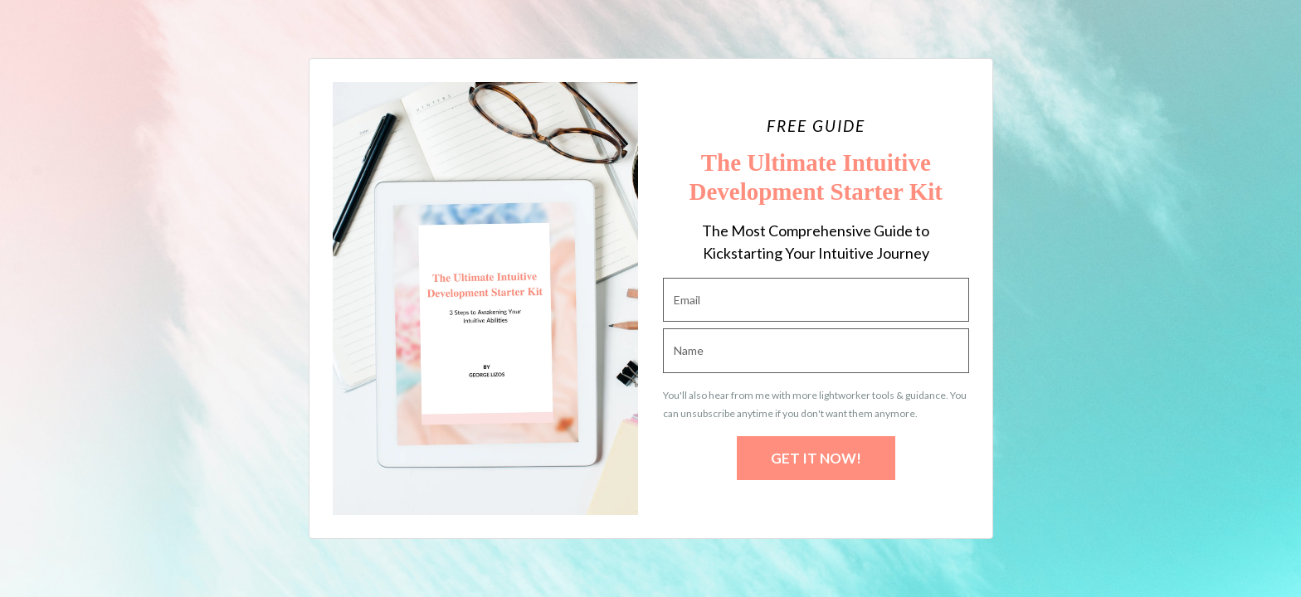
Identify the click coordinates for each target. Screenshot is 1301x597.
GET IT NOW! (816, 458)
